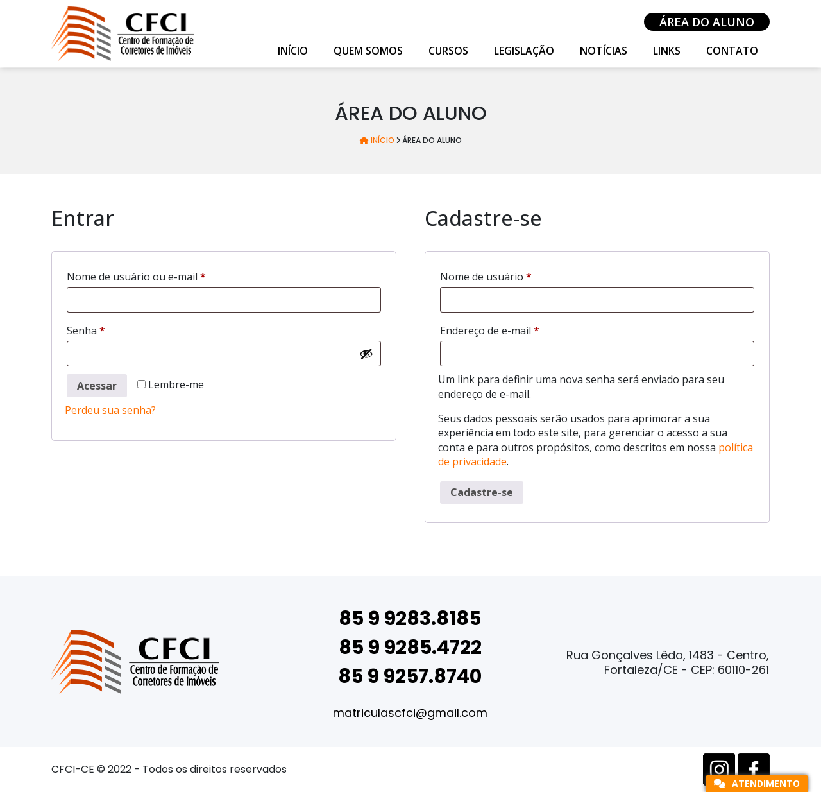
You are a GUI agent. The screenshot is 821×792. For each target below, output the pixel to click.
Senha (114, 329)
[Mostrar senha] (366, 354)
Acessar (97, 386)
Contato (732, 51)
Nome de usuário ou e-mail (164, 275)
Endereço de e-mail (518, 329)
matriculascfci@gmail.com (410, 713)
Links (667, 51)
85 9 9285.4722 (410, 647)
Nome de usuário (514, 275)
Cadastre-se (481, 492)
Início (293, 51)
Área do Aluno (706, 22)
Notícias (603, 51)
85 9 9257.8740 (410, 676)
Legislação (524, 51)
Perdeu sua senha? (110, 410)
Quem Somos (368, 51)
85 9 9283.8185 (410, 618)
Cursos (448, 51)
